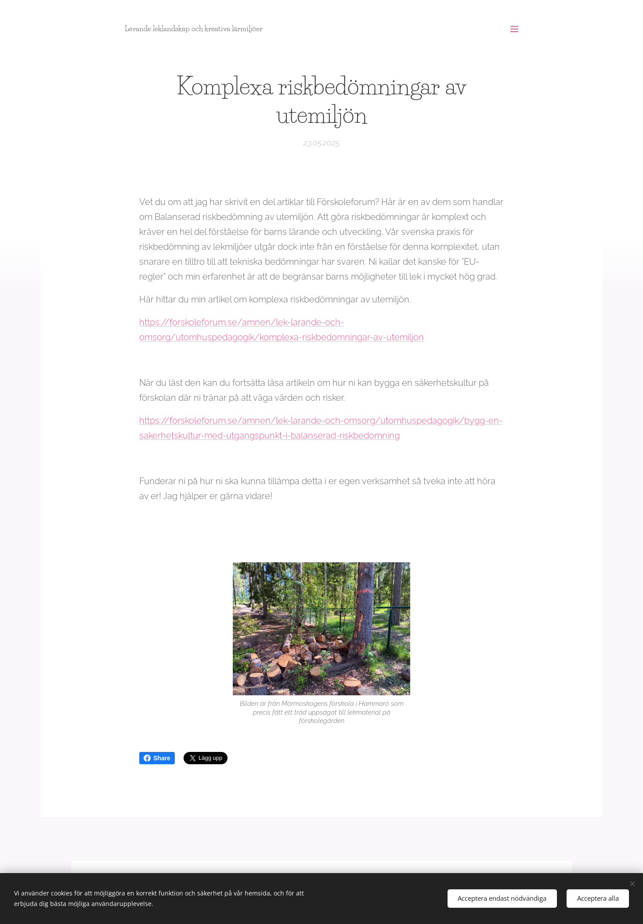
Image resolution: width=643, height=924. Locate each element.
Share (157, 758)
